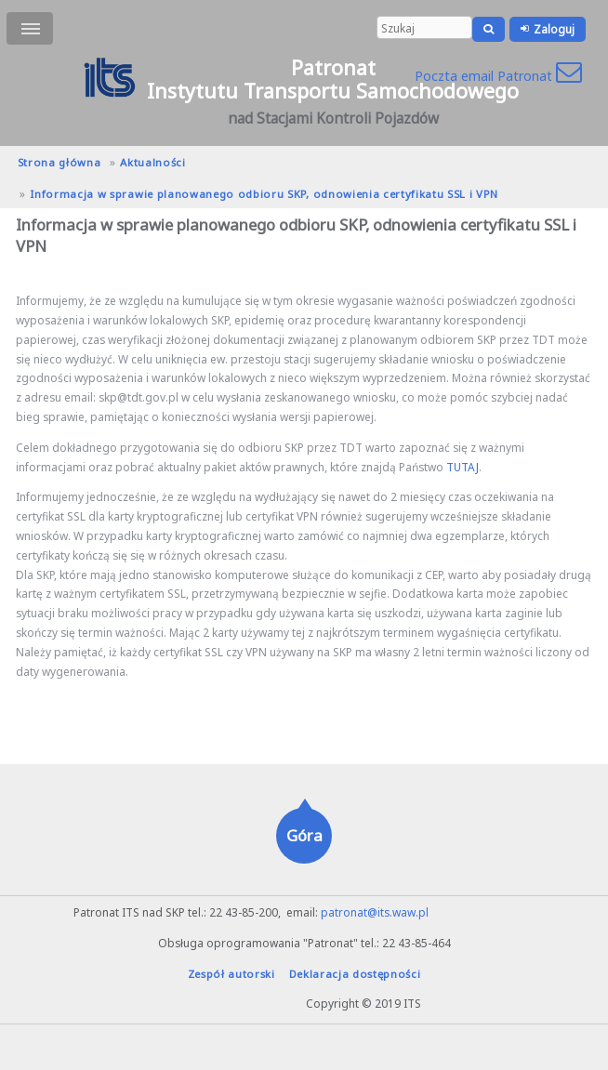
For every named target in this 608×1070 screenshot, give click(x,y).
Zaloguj (554, 28)
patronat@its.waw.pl (375, 912)
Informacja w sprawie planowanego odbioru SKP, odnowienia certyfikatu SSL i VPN (263, 194)
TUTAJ (462, 466)
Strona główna (59, 162)
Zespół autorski (231, 974)
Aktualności (152, 162)
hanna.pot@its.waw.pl (245, 1003)
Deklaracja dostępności (355, 974)
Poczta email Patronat (498, 76)
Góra (304, 835)
